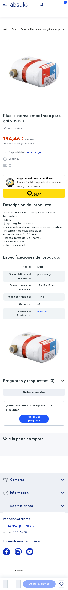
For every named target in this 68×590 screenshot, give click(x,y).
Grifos (24, 29)
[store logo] (19, 4)
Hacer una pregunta (34, 418)
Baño (14, 29)
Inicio (5, 29)
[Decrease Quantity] (5, 584)
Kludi (40, 267)
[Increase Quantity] (18, 584)
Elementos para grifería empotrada (48, 29)
